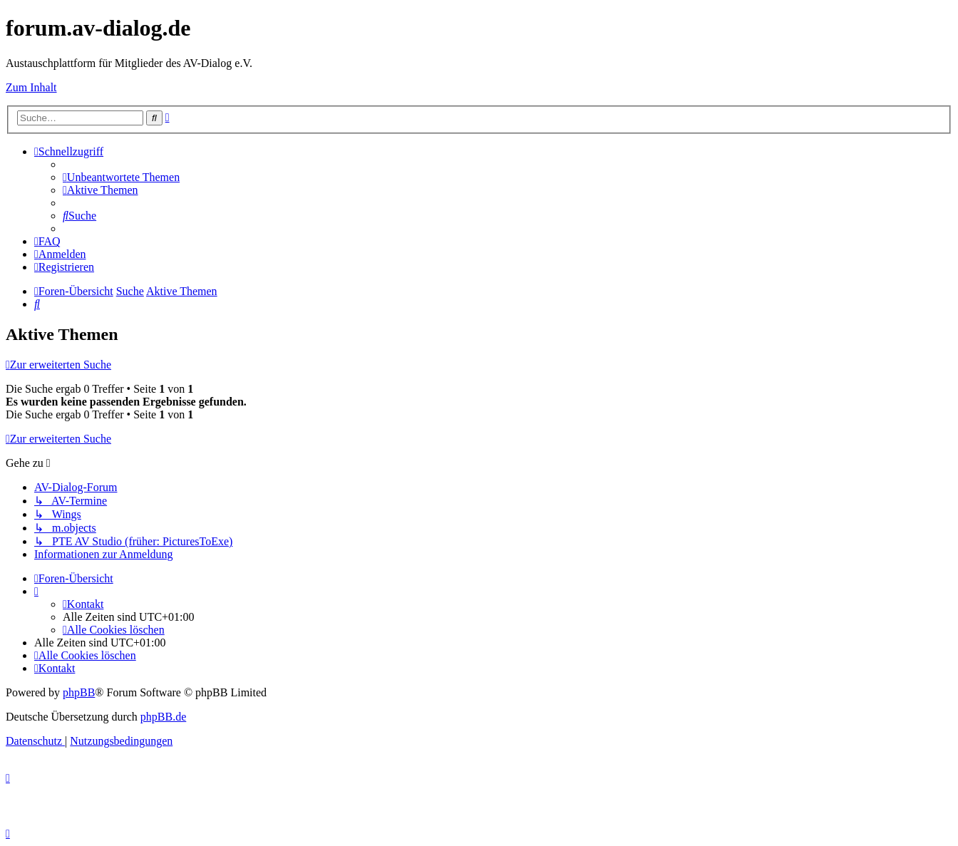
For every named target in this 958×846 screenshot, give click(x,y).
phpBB (79, 692)
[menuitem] (121, 177)
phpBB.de (163, 717)
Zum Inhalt (31, 87)
